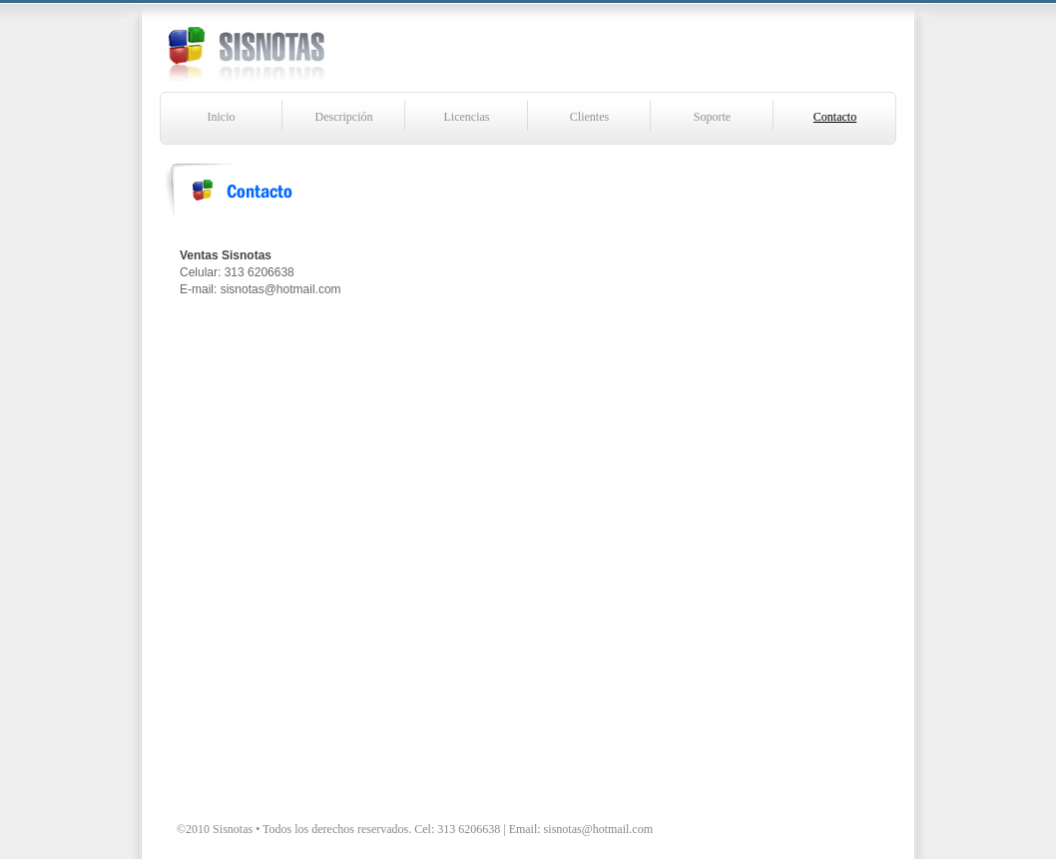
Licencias (467, 117)
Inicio (222, 117)
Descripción (344, 117)
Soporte (712, 117)
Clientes (589, 117)
